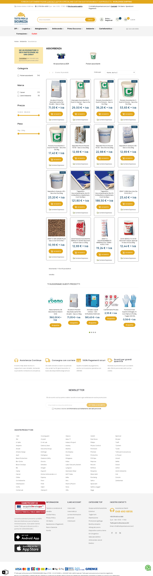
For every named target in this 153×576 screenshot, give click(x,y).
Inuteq (68, 445)
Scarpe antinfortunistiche (98, 508)
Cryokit (43, 439)
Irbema (68, 449)
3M (17, 439)
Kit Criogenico (94, 534)
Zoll (116, 474)
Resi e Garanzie (51, 527)
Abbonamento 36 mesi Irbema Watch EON (55, 312)
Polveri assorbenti (29, 75)
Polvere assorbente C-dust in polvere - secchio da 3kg (56, 147)
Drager (43, 468)
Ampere (19, 445)
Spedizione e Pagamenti (54, 524)
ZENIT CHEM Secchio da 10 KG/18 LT (128, 192)
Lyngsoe (69, 468)
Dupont (43, 471)
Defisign (44, 452)
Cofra (18, 487)
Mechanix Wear (71, 471)
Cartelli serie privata (111, 310)
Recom (93, 465)
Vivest (117, 465)
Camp (18, 471)
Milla (67, 477)
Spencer (118, 436)
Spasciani (94, 484)
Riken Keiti (94, 474)
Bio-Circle (19, 461)
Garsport (44, 490)
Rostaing (94, 477)
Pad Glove (94, 439)
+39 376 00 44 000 (116, 517)
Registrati (109, 20)
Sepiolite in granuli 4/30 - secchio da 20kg (56, 192)
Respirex (94, 471)
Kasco (68, 455)
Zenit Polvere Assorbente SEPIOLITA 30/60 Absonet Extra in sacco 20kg (80, 241)
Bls (17, 468)
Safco (93, 480)
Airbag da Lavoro (95, 527)
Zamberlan (119, 480)
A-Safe (18, 442)
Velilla (117, 461)
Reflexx (93, 468)
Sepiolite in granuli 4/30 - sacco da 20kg (128, 147)
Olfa (67, 490)
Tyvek (117, 449)
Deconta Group (46, 449)
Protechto (94, 455)
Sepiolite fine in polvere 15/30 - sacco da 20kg (80, 147)
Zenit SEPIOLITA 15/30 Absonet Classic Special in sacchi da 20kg (128, 241)
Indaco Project (71, 442)
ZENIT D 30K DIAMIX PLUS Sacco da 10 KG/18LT (56, 240)
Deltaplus (44, 455)
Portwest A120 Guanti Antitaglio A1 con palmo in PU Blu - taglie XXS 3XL (129, 313)
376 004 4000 (43, 6)
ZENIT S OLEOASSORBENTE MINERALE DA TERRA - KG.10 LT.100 (104, 241)
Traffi (117, 442)
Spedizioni (129, 6)
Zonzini (117, 477)
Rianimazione (93, 518)
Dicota (43, 461)
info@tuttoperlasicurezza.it (100, 6)
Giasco (68, 436)
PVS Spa (93, 458)
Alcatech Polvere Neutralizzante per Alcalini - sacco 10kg (56, 102)
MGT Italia (69, 474)
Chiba (18, 477)
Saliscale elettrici (95, 537)
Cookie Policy (51, 515)
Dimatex (44, 465)
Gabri (43, 487)
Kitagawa (69, 458)
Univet (117, 458)
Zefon (117, 468)
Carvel (29, 92)
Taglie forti (92, 515)
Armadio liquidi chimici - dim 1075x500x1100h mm (92, 312)
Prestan (93, 452)
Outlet (93, 436)
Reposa (93, 461)
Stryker (117, 439)
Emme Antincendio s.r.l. (49, 474)
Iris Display (69, 452)
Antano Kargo (21, 452)
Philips (93, 442)
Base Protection (21, 458)
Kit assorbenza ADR (61, 64)
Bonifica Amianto (94, 524)
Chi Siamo (121, 6)
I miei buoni (71, 521)
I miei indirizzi (72, 511)
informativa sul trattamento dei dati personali (85, 409)
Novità (48, 530)
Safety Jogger (95, 487)
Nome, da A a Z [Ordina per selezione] (121, 72)
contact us (52, 2)
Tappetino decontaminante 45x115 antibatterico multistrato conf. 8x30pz (80, 194)
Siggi (92, 490)
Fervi (42, 480)
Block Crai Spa (21, 465)
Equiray (43, 477)
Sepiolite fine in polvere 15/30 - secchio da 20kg (104, 147)
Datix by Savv (45, 445)
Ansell (18, 449)
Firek (42, 484)
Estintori (92, 511)
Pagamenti (92, 8)
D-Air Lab (44, 442)
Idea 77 (68, 439)
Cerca (90, 20)
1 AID (17, 436)
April (17, 455)
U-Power (118, 455)
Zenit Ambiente (29, 96)
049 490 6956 (134, 29)
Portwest (94, 449)
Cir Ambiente (20, 480)
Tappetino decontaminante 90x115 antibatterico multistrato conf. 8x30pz (104, 194)
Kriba (67, 461)
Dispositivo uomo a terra (97, 530)
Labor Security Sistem (73, 465)
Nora (67, 487)
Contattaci (23, 58)
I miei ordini (71, 508)
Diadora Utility (46, 458)
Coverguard (45, 436)
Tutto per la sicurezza (123, 452)
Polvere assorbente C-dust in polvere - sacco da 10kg (104, 102)
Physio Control (96, 445)
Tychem (118, 445)
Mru (67, 480)
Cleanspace (20, 484)
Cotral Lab (19, 490)
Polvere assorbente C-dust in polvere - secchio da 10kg (128, 102)
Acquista (55, 325)
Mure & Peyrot (71, 484)
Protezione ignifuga (96, 521)
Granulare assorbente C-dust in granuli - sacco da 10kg (80, 102)
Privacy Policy (50, 518)
